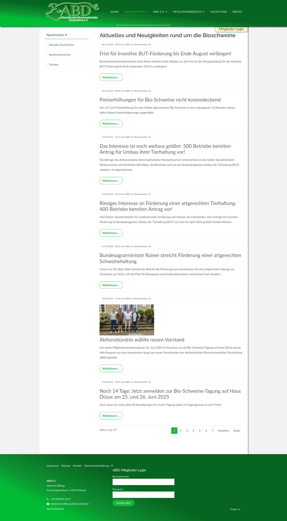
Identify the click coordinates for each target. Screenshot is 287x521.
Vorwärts (223, 425)
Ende (237, 425)
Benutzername (121, 471)
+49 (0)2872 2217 (60, 494)
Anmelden (123, 498)
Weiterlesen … (110, 76)
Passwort (118, 484)
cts (239, 504)
